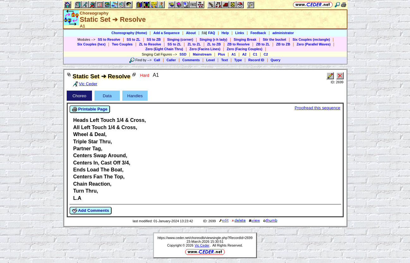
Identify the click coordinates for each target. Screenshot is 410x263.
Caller (171, 60)
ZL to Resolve (150, 44)
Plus (221, 54)
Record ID (256, 60)
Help (225, 33)
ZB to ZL (263, 44)
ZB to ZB (283, 44)
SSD (183, 54)
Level (210, 60)
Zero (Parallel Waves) (313, 44)
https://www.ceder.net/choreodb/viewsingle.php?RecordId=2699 (205, 238)
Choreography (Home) (129, 33)
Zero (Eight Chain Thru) (164, 49)
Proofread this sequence (317, 107)
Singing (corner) (180, 39)
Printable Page (89, 109)
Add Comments (90, 210)
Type (238, 60)
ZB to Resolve (238, 44)
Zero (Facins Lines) (204, 49)
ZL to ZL (194, 44)
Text (224, 60)
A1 (233, 54)
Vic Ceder (202, 245)
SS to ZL (133, 39)
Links (239, 33)
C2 (266, 54)
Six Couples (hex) (91, 44)
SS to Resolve (109, 39)
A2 (244, 54)
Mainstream (202, 54)
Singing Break (245, 39)
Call (157, 60)
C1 (255, 54)
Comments (191, 60)
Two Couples (122, 44)
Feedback (258, 33)
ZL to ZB (214, 44)
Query (275, 60)
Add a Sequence (166, 33)
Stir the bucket (274, 39)
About (191, 33)
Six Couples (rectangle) (311, 39)
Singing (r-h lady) (213, 39)
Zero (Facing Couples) (244, 49)
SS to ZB (154, 39)
